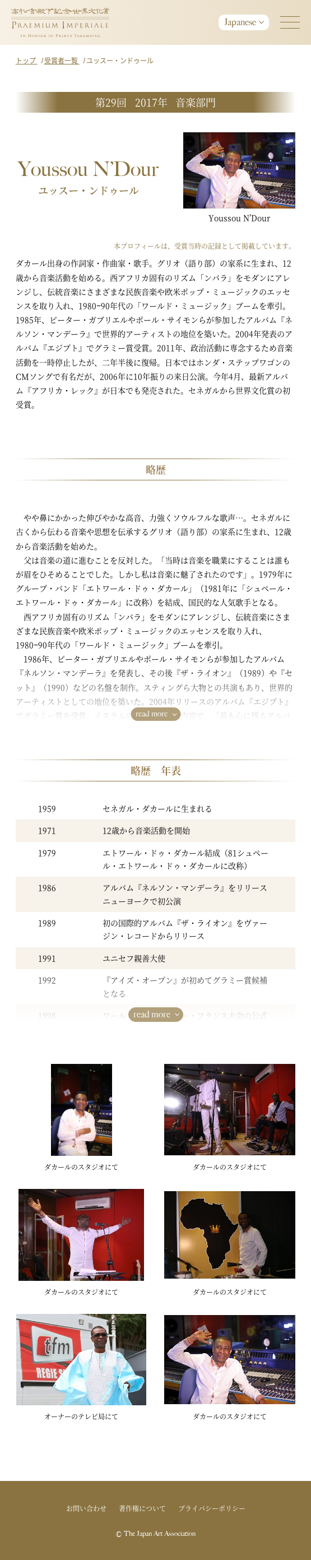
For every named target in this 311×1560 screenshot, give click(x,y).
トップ (27, 60)
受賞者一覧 (62, 60)
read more (152, 714)
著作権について (142, 1508)
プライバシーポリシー (211, 1508)
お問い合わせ (86, 1508)
